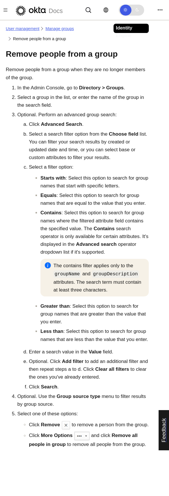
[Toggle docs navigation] (5, 10)
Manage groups (59, 28)
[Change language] (105, 10)
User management (22, 28)
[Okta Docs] (38, 10)
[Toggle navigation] (160, 10)
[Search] (88, 9)
